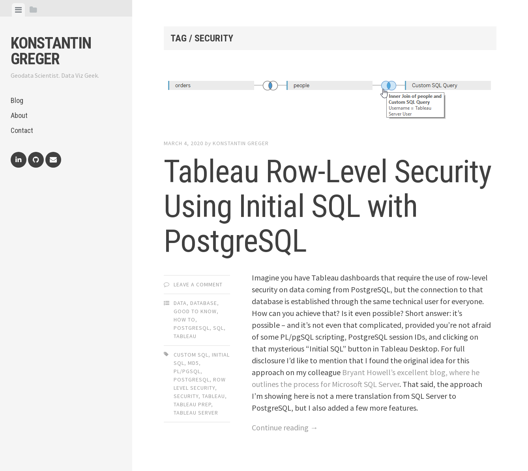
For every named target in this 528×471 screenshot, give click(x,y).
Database (203, 303)
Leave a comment (198, 284)
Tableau (185, 336)
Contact (22, 130)
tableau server (196, 412)
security (186, 396)
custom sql (191, 354)
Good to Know (195, 311)
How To (184, 319)
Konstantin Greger (51, 51)
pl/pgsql (187, 371)
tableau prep (192, 404)
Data (180, 303)
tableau (213, 396)
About (19, 115)
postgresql (192, 379)
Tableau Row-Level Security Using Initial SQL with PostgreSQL (327, 206)
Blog (17, 100)
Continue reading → (285, 427)
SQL (218, 327)
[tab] (18, 10)
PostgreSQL (192, 327)
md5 (193, 362)
